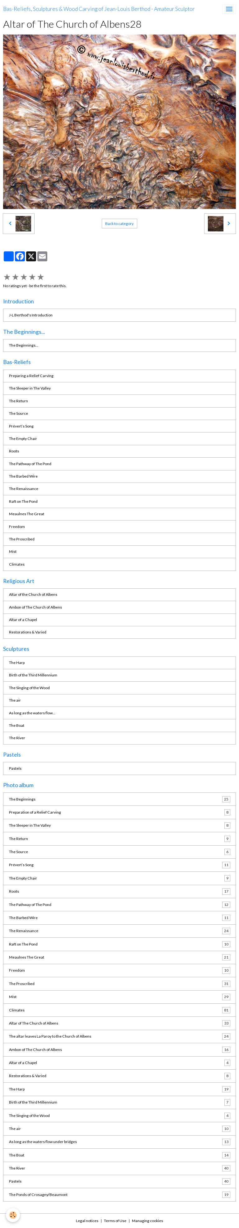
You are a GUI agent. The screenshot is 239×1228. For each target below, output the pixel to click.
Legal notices (87, 1220)
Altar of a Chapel (23, 619)
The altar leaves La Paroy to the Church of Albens (119, 1036)
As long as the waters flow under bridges (119, 1142)
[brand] (99, 9)
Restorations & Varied (27, 632)
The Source (18, 413)
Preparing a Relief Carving (31, 375)
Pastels (15, 768)
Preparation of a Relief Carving (119, 812)
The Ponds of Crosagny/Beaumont (119, 1195)
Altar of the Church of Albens (33, 594)
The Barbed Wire (23, 476)
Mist (12, 551)
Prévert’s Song (21, 426)
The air (15, 700)
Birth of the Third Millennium (33, 675)
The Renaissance (23, 488)
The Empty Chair (23, 438)
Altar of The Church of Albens (119, 1023)
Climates (17, 564)
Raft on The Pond (23, 501)
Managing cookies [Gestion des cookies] (147, 1220)
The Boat (16, 725)
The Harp (17, 662)
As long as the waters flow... (32, 713)
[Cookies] (13, 1215)
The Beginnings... (23, 345)
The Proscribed (22, 539)
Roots (14, 451)
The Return (18, 401)
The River (17, 737)
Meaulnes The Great (26, 513)
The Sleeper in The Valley (30, 388)
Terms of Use (115, 1220)
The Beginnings (119, 799)
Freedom (17, 526)
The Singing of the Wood (29, 687)
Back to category (119, 223)
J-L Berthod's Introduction (31, 315)
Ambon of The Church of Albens (35, 607)
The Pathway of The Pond (30, 463)
